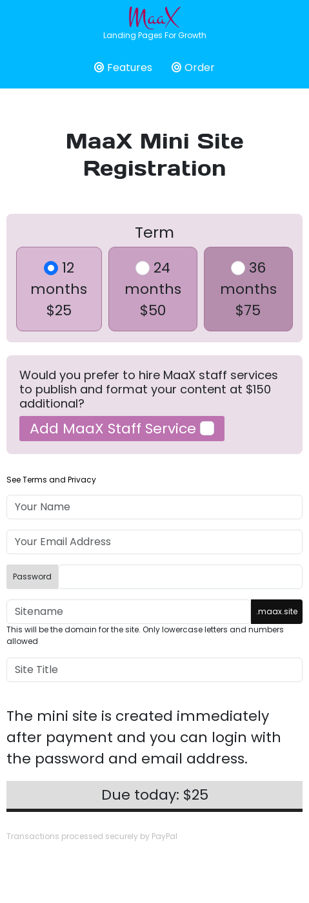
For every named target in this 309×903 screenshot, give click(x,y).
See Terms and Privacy (51, 479)
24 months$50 (153, 289)
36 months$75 (248, 289)
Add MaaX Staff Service (122, 429)
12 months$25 (58, 289)
